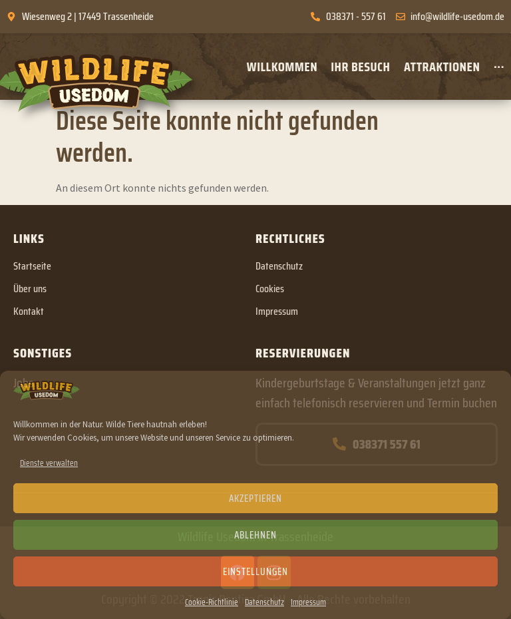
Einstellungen (255, 572)
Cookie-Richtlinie (211, 602)
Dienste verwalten (49, 463)
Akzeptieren (255, 499)
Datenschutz (264, 602)
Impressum (308, 602)
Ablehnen (255, 535)
